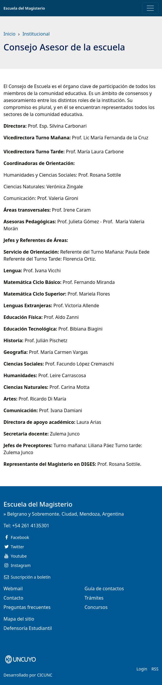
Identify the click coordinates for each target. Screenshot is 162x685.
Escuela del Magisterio (24, 8)
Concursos (96, 607)
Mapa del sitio (19, 619)
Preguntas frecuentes (27, 607)
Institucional (36, 34)
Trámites (94, 598)
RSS (154, 669)
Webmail (13, 588)
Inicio (9, 34)
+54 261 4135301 (30, 525)
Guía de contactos (104, 588)
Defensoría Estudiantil (28, 628)
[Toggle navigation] (150, 8)
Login (142, 669)
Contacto (13, 598)
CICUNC (44, 675)
